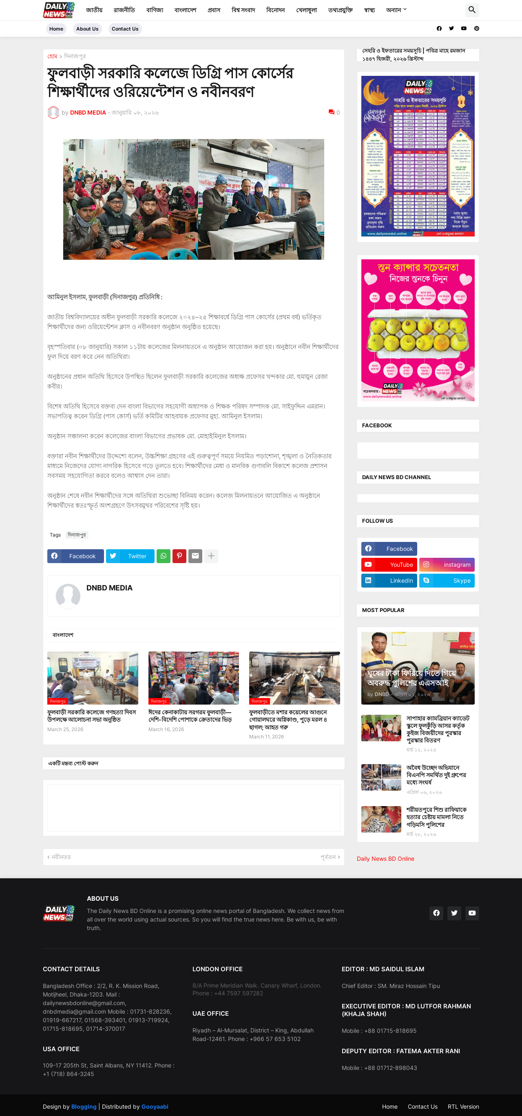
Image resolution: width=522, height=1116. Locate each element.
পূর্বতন (328, 856)
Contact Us (125, 29)
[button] (472, 10)
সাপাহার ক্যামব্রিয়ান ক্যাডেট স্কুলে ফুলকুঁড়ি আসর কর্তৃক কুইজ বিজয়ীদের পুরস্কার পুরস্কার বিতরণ (438, 729)
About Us (87, 29)
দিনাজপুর (75, 56)
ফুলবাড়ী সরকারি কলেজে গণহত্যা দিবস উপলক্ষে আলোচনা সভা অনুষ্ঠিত (91, 716)
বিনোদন (275, 10)
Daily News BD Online (385, 858)
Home (56, 29)
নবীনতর (61, 856)
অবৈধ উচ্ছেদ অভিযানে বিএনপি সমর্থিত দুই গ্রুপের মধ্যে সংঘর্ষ (436, 775)
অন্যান (393, 10)
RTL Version (463, 1106)
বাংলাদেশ (185, 10)
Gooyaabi (155, 1106)
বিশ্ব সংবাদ (243, 10)
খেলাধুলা (306, 10)
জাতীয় (94, 10)
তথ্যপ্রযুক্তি (340, 10)
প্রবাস (214, 10)
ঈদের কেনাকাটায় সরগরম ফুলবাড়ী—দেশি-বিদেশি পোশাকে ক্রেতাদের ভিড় (190, 716)
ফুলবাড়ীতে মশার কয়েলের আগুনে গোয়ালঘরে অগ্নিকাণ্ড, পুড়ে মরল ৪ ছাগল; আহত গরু (288, 719)
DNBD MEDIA (109, 587)
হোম (52, 56)
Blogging (84, 1106)
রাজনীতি (124, 10)
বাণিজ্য (154, 10)
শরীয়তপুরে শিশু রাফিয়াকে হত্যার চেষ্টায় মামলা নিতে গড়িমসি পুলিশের (437, 817)
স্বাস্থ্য (369, 10)
